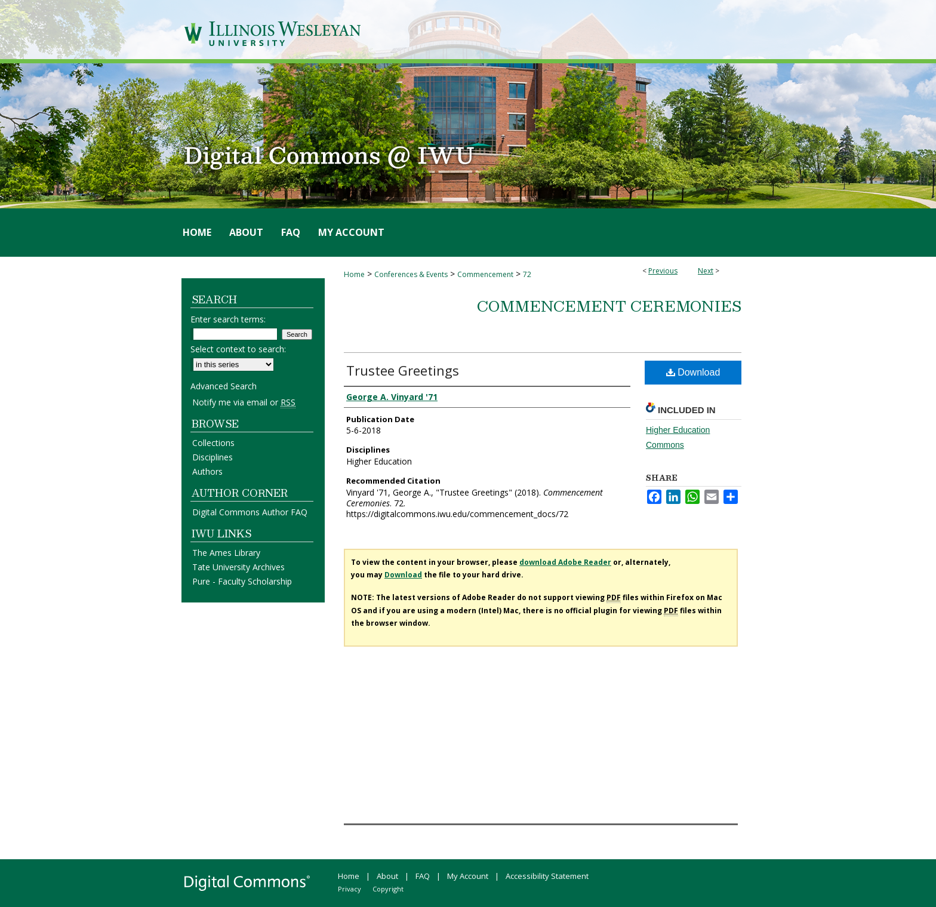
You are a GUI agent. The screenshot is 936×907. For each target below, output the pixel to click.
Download (693, 372)
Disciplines (212, 457)
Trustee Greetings (402, 370)
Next (705, 271)
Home (354, 274)
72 (527, 274)
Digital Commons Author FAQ (249, 512)
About (387, 876)
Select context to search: (238, 349)
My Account (467, 876)
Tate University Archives (238, 567)
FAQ (422, 876)
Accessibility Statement (547, 876)
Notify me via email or (243, 402)
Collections (213, 442)
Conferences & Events (411, 274)
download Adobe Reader (565, 562)
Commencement (485, 274)
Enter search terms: (228, 319)
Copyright (388, 888)
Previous (663, 271)
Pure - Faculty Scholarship (242, 581)
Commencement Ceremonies (609, 306)
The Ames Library (226, 552)
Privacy (349, 888)
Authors (207, 471)
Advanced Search (223, 386)
